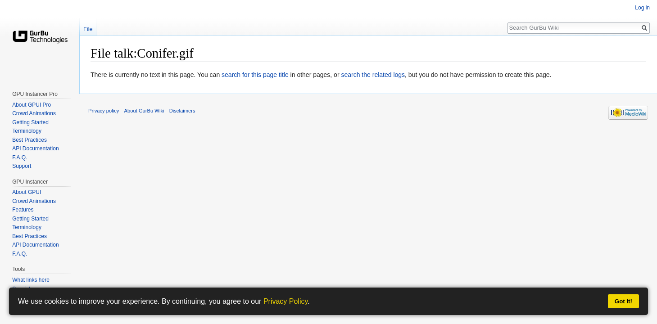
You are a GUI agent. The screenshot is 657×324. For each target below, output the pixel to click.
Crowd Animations (34, 113)
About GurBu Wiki (144, 110)
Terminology (26, 131)
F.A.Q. (19, 157)
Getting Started (30, 122)
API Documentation (35, 148)
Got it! (623, 301)
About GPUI (26, 192)
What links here (31, 280)
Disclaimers (182, 110)
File (88, 29)
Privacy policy (103, 110)
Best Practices (29, 140)
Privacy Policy (285, 301)
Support (21, 166)
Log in (642, 7)
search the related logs (373, 74)
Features (22, 210)
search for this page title (255, 74)
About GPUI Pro (31, 105)
